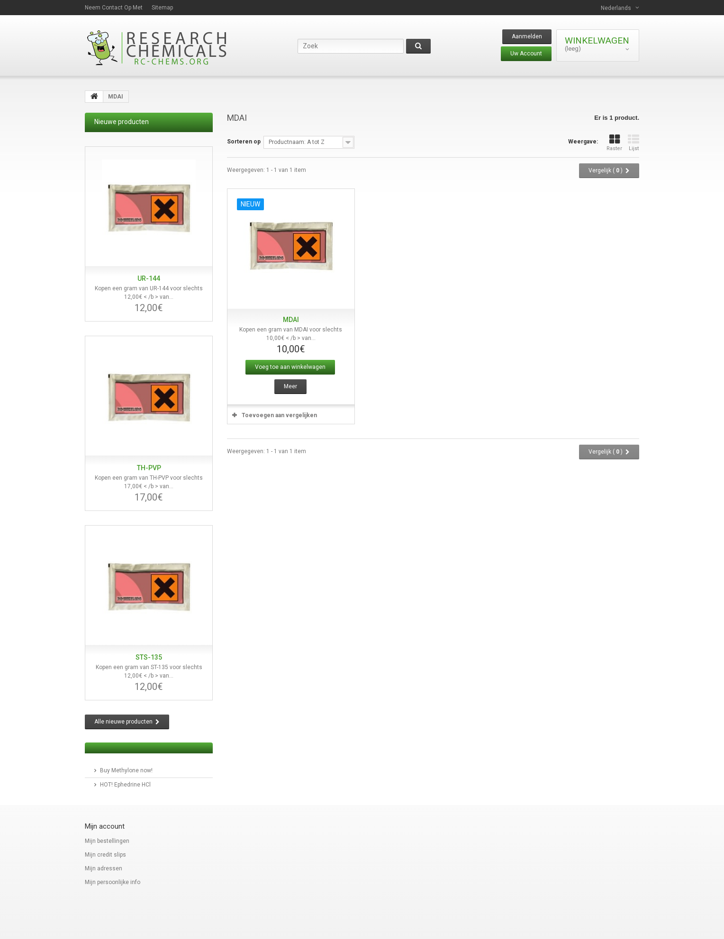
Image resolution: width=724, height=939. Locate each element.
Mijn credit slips (105, 854)
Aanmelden (527, 36)
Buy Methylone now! (126, 770)
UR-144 (148, 278)
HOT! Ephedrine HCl (125, 784)
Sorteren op (244, 141)
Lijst (633, 143)
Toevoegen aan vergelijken (279, 415)
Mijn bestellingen (107, 841)
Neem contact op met (114, 7)
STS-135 (149, 657)
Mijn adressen (103, 868)
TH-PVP (149, 468)
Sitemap (162, 7)
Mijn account (105, 826)
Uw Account (526, 53)
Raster (614, 143)
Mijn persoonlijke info (112, 882)
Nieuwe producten (121, 121)
